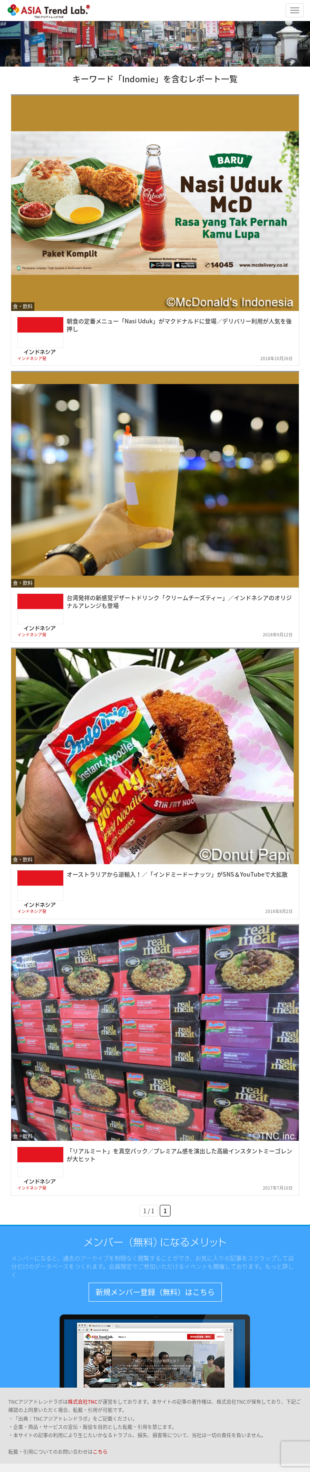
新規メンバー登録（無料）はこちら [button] (155, 1292)
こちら (100, 1451)
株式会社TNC (83, 1401)
